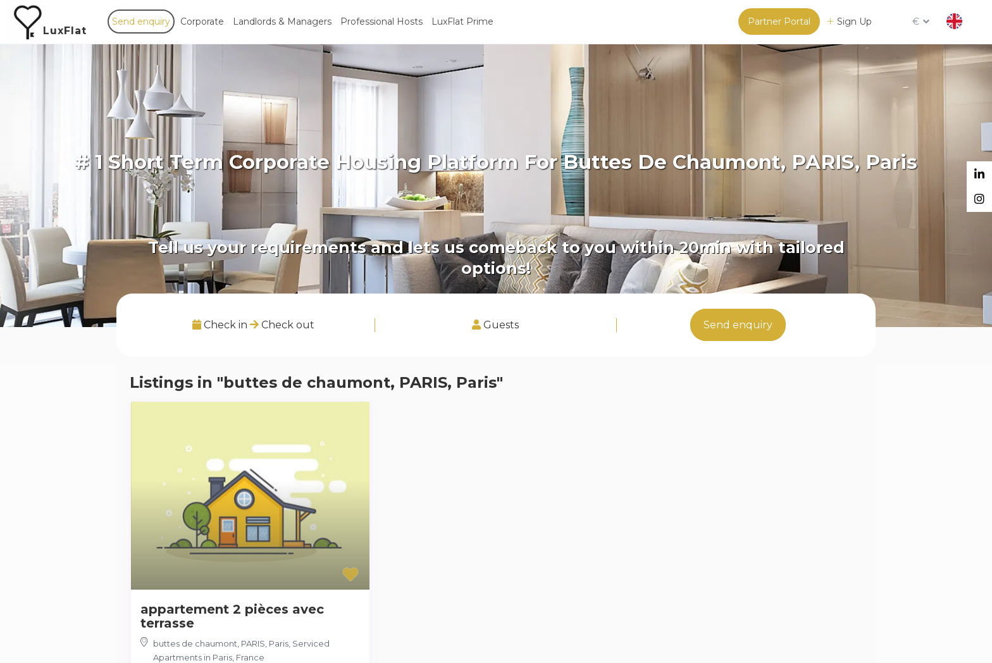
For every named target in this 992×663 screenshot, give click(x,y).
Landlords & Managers (282, 21)
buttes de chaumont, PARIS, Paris (220, 643)
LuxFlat (65, 31)
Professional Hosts (381, 21)
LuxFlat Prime (462, 21)
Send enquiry (141, 21)
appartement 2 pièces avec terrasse (232, 616)
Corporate (202, 21)
